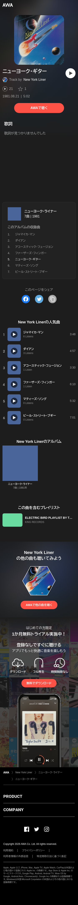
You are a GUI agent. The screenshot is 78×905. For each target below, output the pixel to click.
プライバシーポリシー (33, 850)
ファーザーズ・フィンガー (31, 253)
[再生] (71, 73)
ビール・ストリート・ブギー (31, 271)
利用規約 (8, 850)
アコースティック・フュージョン (34, 246)
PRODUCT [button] (12, 796)
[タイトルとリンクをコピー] (52, 299)
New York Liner (35, 79)
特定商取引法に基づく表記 (51, 856)
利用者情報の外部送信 (15, 856)
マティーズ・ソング (26, 265)
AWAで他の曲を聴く (39, 605)
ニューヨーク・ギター (26, 779)
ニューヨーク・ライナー (40, 211)
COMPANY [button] (13, 809)
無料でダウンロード (38, 683)
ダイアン (20, 240)
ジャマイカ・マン (25, 234)
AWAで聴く (38, 108)
